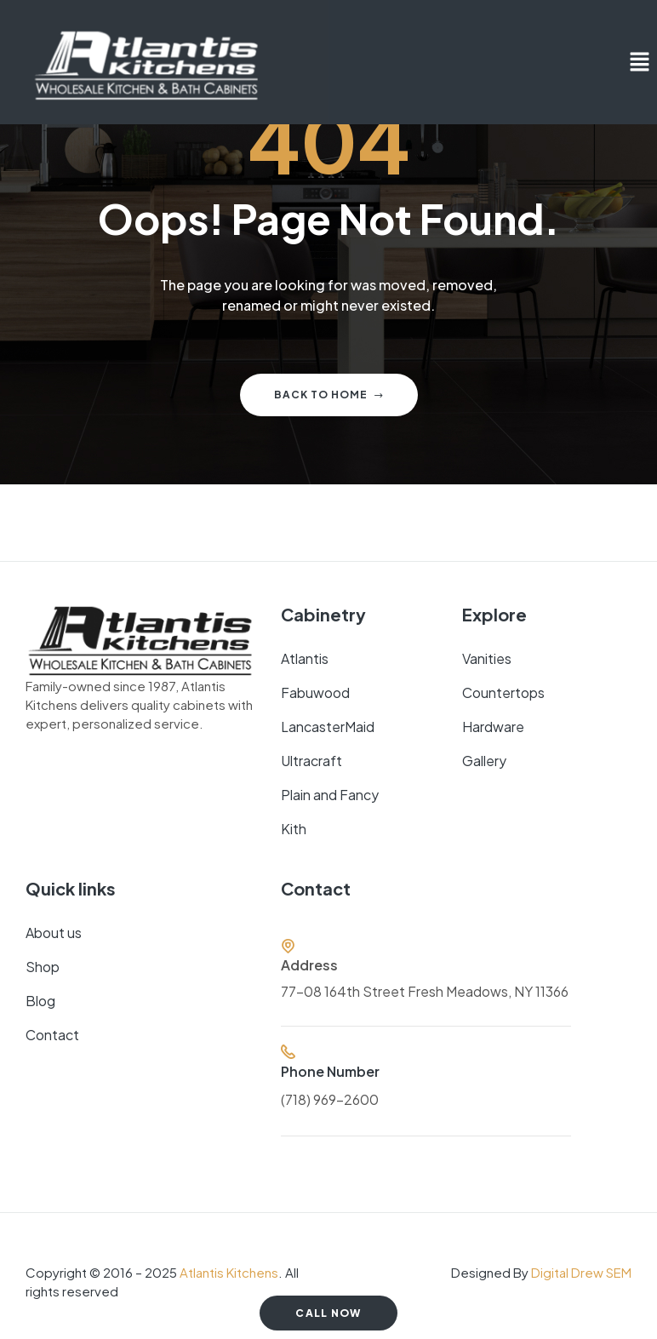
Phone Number (330, 1071)
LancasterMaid (327, 726)
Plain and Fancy (330, 795)
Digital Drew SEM (581, 1272)
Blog (40, 1001)
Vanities (486, 658)
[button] (640, 62)
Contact (52, 1035)
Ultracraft (311, 761)
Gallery (484, 761)
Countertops (503, 692)
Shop (43, 967)
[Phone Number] (288, 1051)
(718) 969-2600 (330, 1099)
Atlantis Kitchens (229, 1272)
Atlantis (304, 658)
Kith (293, 829)
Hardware (493, 726)
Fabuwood (315, 692)
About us (54, 932)
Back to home (329, 394)
